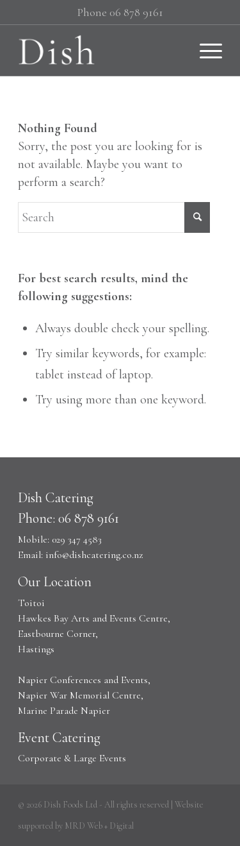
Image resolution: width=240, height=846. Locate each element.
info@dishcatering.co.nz (94, 554)
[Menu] (204, 50)
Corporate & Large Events (72, 758)
